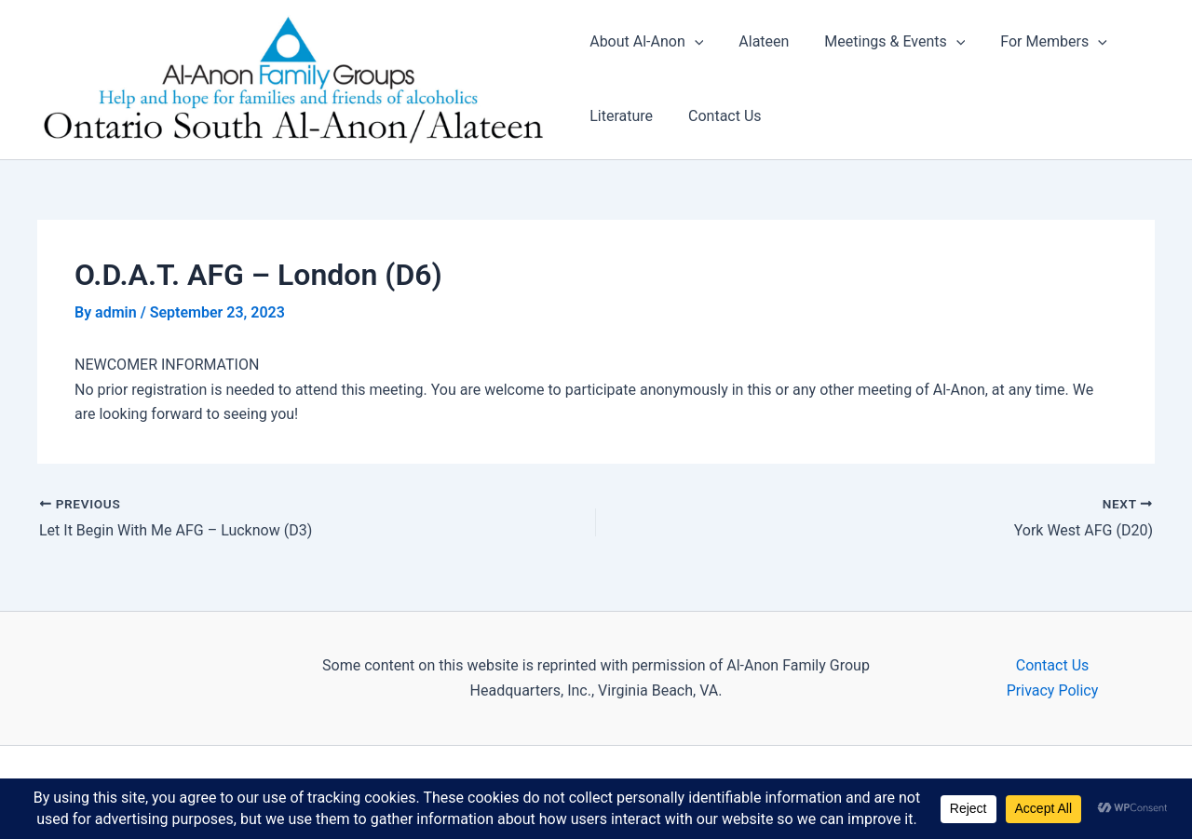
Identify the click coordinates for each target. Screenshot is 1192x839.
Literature (621, 117)
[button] (694, 43)
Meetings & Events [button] (883, 43)
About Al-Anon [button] (646, 43)
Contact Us (719, 117)
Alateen (758, 42)
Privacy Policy (1053, 690)
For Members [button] (1036, 43)
